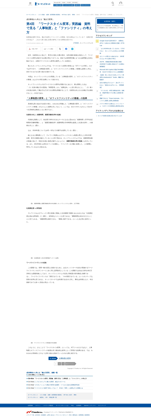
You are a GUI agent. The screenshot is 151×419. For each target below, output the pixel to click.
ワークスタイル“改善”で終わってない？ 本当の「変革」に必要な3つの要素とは (58, 388)
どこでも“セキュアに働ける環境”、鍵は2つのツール (49, 381)
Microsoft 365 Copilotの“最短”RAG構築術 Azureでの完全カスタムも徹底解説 (112, 71)
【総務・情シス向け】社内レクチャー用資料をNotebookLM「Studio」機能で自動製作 (112, 77)
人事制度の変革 (65, 358)
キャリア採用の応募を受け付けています (110, 116)
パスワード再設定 (48, 405)
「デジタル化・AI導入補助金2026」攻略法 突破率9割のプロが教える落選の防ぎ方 (112, 93)
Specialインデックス (90, 405)
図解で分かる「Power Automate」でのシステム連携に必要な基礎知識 (111, 99)
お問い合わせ (51, 415)
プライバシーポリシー (61, 415)
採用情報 (81, 415)
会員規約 (78, 405)
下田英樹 (76, 43)
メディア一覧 (30, 415)
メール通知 (50, 49)
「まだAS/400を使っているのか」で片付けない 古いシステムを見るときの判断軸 (112, 51)
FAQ (72, 405)
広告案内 (43, 415)
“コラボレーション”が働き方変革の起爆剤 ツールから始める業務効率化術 (56, 385)
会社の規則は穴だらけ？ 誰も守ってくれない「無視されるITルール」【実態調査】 (112, 85)
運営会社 (75, 415)
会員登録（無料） (110, 21)
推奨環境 (87, 415)
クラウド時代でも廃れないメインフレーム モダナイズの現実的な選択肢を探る (112, 105)
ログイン (37, 405)
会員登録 (30, 405)
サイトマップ (102, 405)
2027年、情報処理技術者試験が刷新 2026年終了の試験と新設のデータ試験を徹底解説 (112, 64)
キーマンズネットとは (62, 405)
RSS (70, 415)
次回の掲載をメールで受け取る (36, 374)
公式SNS (37, 415)
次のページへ (70, 364)
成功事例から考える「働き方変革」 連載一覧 (42, 372)
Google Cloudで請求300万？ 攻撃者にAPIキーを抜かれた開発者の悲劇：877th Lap (112, 43)
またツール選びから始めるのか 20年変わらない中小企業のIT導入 (112, 57)
